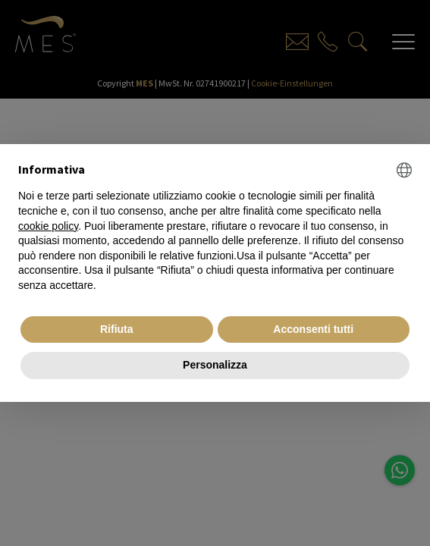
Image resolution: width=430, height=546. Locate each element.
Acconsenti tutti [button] (313, 329)
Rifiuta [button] (116, 329)
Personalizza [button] (215, 365)
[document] (215, 227)
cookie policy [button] (48, 226)
